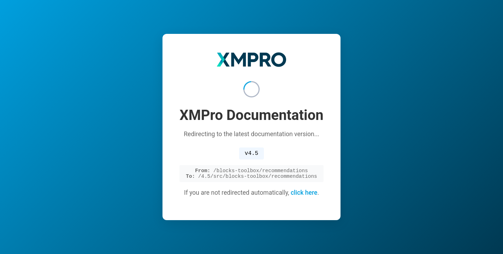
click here (304, 194)
